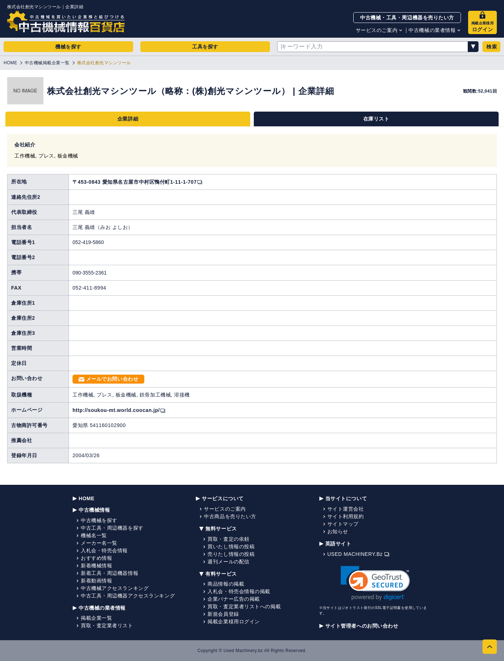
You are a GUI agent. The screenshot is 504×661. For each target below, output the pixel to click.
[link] (375, 583)
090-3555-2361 (90, 273)
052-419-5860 (88, 242)
